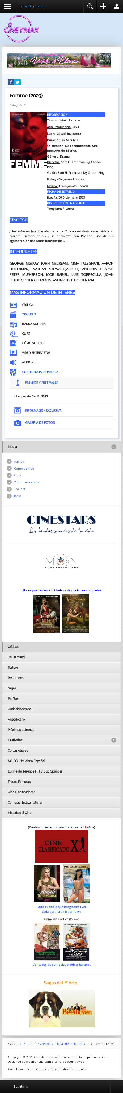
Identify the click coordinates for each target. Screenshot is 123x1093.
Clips (17, 475)
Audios (19, 461)
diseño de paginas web (68, 1061)
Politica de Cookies (72, 1069)
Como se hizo (24, 468)
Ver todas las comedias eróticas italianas (62, 965)
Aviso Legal (16, 1069)
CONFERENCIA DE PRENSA (40, 372)
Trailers (19, 489)
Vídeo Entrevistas (26, 482)
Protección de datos (41, 1069)
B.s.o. (18, 496)
